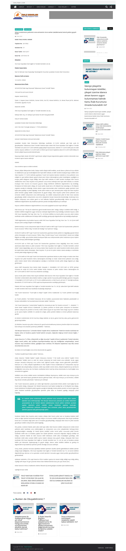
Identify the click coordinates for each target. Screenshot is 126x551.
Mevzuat (29, 7)
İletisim (73, 7)
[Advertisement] (81, 15)
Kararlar (51, 7)
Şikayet (86, 82)
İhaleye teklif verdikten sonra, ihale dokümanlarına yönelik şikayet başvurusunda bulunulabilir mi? (103, 127)
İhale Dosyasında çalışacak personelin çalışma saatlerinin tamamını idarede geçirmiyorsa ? (102, 40)
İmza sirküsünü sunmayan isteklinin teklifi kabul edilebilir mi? (69, 519)
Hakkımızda (101, 548)
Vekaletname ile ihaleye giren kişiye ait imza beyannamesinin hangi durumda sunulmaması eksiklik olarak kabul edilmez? (23, 522)
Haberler (21, 7)
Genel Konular (41, 7)
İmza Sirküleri (19, 29)
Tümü (110, 28)
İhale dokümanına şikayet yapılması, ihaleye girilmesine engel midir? (103, 154)
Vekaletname (28, 29)
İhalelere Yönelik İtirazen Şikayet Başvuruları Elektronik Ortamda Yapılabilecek (103, 141)
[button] (33, 7)
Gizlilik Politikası (109, 548)
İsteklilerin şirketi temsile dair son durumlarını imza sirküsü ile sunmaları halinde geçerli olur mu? (60, 479)
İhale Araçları (62, 7)
